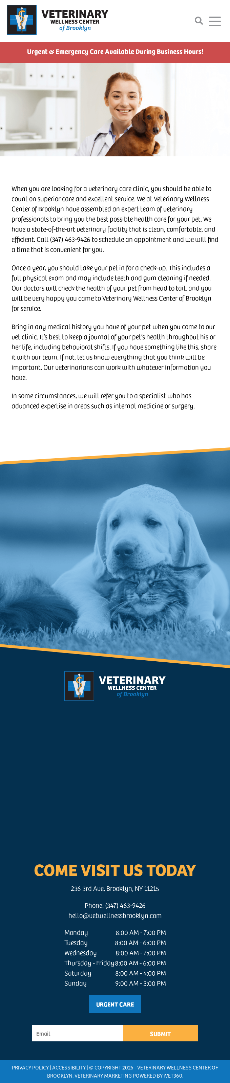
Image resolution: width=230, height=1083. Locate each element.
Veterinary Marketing (103, 1075)
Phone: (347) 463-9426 (115, 905)
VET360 (173, 1075)
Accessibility (69, 1067)
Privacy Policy (30, 1067)
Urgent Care (115, 1004)
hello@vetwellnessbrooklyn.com (115, 915)
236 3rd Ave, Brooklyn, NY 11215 (115, 888)
